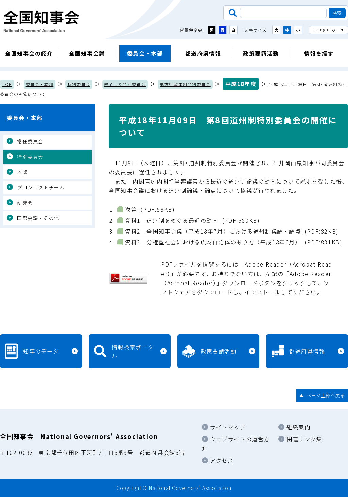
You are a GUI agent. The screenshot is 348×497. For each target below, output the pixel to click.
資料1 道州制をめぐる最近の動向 (172, 220)
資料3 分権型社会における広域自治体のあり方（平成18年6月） (214, 242)
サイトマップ (228, 427)
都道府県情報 (203, 53)
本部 (22, 172)
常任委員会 (30, 141)
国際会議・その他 (38, 218)
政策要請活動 (261, 53)
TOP (7, 84)
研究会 (25, 202)
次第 (132, 209)
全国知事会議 (87, 53)
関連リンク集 (304, 439)
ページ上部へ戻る (326, 395)
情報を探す (319, 53)
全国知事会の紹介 (29, 53)
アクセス (221, 460)
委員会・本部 (145, 53)
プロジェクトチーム (41, 187)
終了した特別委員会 (125, 84)
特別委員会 (78, 84)
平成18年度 (241, 84)
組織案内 (298, 427)
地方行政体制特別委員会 (185, 84)
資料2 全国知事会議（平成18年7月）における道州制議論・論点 (214, 231)
